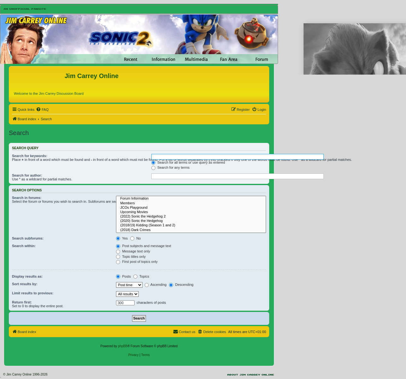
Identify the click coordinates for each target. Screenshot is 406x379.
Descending (181, 284)
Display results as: (27, 276)
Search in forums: (27, 198)
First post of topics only (137, 261)
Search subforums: (28, 238)
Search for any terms (170, 167)
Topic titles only (130, 256)
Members (191, 203)
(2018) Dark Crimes (191, 230)
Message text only (133, 251)
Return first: (22, 302)
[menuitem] (42, 109)
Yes (122, 238)
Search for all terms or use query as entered (188, 162)
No (135, 238)
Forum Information (191, 198)
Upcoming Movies (191, 212)
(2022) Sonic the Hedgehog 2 (191, 216)
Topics (141, 276)
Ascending (156, 284)
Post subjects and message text (143, 246)
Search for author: (27, 175)
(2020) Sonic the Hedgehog (191, 221)
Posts (123, 276)
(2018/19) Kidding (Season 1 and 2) (191, 225)
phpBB (122, 346)
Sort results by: (25, 284)
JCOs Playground (191, 208)
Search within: (24, 246)
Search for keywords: (29, 156)
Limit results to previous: (32, 293)
